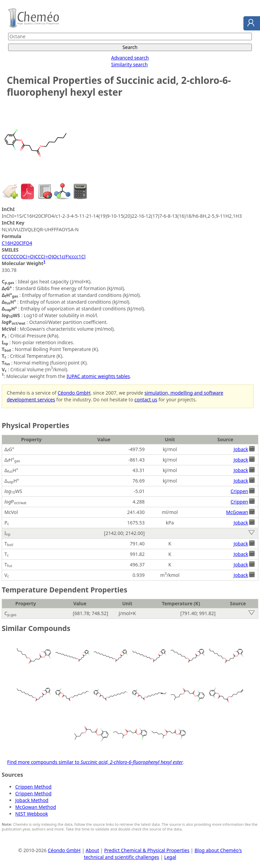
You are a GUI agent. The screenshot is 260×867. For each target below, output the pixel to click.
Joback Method (31, 800)
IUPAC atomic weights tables (98, 376)
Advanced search (130, 57)
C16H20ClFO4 (17, 243)
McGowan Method (35, 807)
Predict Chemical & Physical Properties (147, 850)
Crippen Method (33, 786)
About (92, 850)
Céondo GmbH (74, 393)
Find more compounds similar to (95, 762)
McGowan (237, 512)
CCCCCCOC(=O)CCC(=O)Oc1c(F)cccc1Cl (44, 256)
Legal (170, 857)
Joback (241, 449)
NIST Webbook (31, 814)
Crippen (239, 491)
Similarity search (129, 64)
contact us (145, 399)
